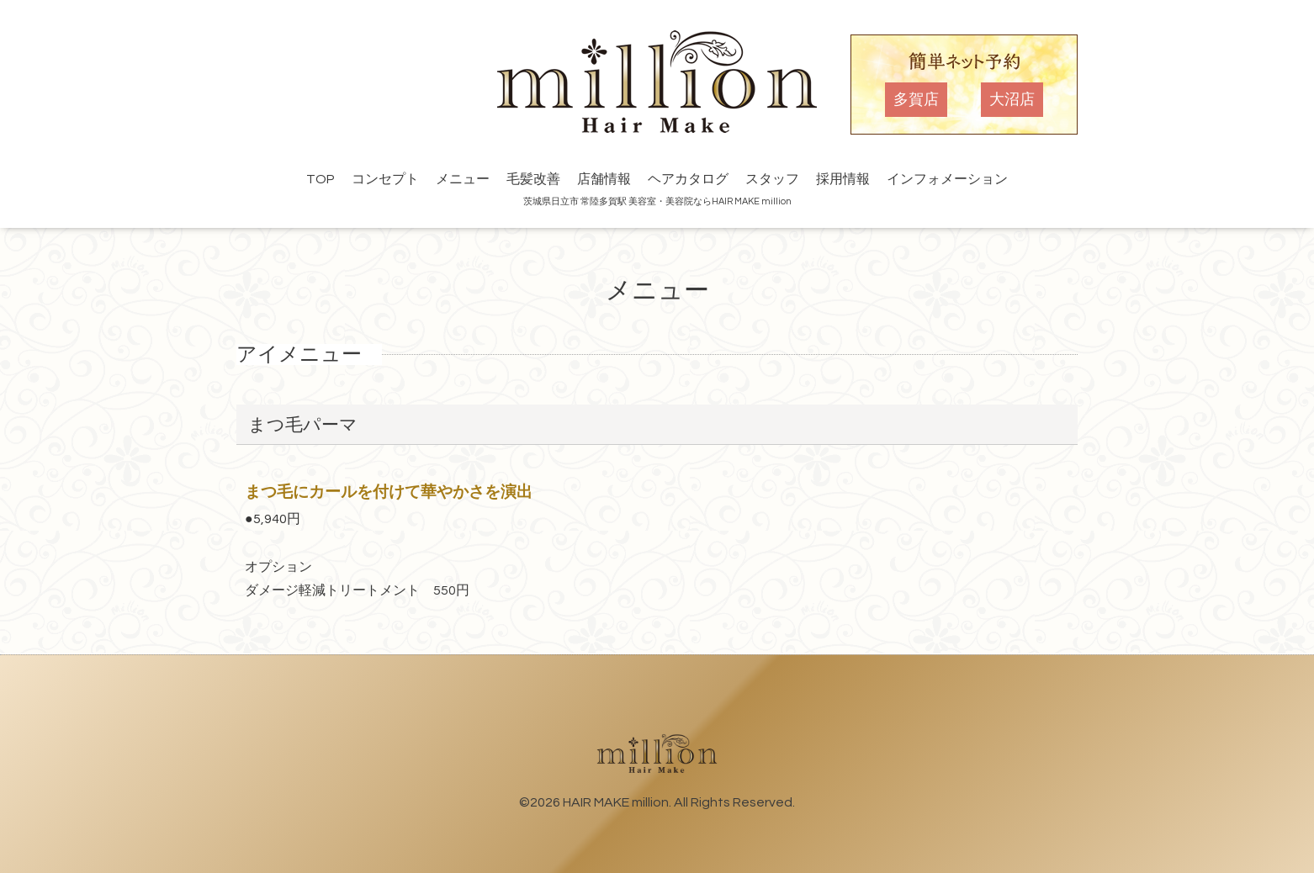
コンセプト (385, 179)
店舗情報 (604, 179)
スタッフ (772, 179)
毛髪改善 (533, 179)
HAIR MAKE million (616, 802)
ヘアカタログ (688, 179)
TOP (320, 179)
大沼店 (1012, 100)
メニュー (463, 179)
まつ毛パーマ (303, 425)
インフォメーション (947, 179)
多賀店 (916, 100)
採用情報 (843, 179)
